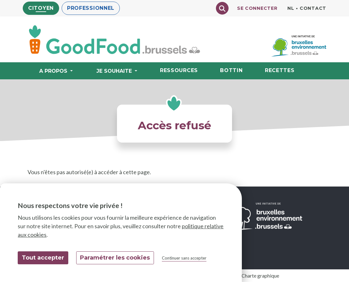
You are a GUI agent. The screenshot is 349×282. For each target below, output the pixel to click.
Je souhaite (114, 71)
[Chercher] (222, 8)
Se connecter (257, 8)
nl (290, 8)
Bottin (231, 70)
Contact (313, 8)
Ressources (179, 70)
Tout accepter (43, 257)
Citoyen (41, 8)
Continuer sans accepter (184, 258)
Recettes (280, 70)
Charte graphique (260, 276)
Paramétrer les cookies (115, 257)
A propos (54, 71)
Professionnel (90, 8)
